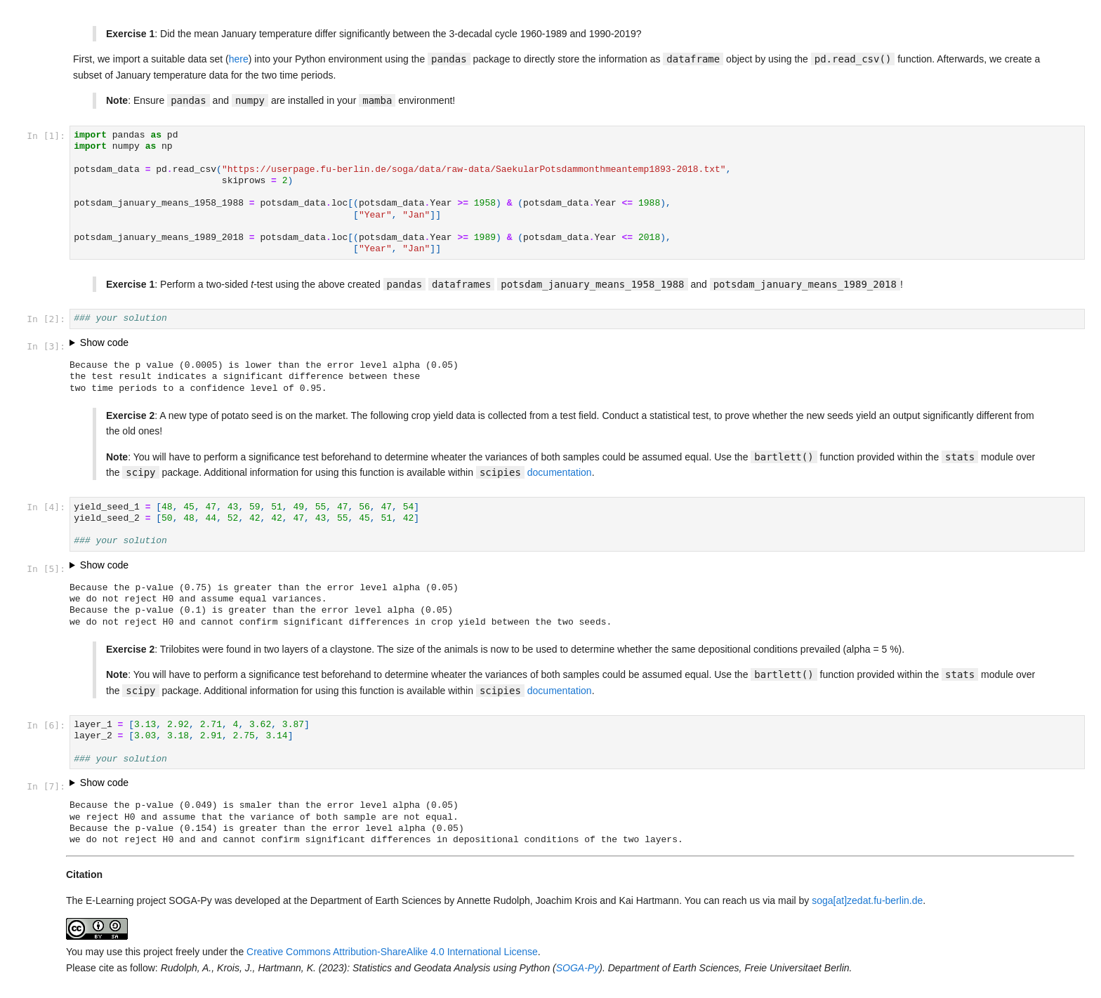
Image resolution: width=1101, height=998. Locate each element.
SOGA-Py (577, 967)
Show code (104, 342)
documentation (559, 472)
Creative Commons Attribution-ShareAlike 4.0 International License (392, 951)
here (239, 59)
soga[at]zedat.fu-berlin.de (867, 900)
